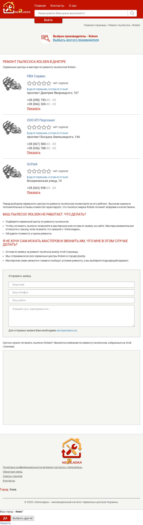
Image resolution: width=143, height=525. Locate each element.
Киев (13, 489)
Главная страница (95, 25)
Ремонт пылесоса (119, 25)
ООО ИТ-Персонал (41, 120)
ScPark (32, 164)
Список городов (12, 476)
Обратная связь (13, 471)
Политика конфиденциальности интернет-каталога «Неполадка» (42, 467)
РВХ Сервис (36, 76)
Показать (33, 108)
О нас (73, 5)
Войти (48, 20)
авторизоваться (67, 330)
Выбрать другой (23, 518)
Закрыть (5, 523)
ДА (5, 518)
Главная (40, 5)
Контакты (57, 5)
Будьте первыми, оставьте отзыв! (47, 89)
